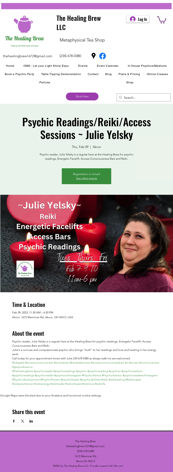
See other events (86, 178)
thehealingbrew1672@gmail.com (27, 56)
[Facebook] (102, 56)
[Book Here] (82, 96)
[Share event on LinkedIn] (31, 421)
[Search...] (143, 98)
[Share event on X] (22, 421)
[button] (161, 19)
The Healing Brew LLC (78, 22)
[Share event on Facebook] (14, 421)
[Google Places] (93, 56)
